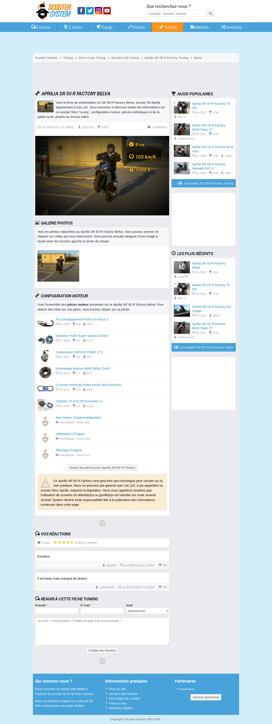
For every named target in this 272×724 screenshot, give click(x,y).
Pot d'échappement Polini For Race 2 (82, 319)
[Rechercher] (210, 13)
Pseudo (41, 605)
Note (129, 605)
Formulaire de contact (124, 698)
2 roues (72, 27)
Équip (104, 27)
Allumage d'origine (69, 450)
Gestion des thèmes (123, 694)
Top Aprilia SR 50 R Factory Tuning (205, 183)
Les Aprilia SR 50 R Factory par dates (203, 347)
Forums (41, 27)
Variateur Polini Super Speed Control (82, 335)
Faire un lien (118, 703)
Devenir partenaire (206, 697)
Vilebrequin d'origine (70, 434)
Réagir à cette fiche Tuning (69, 598)
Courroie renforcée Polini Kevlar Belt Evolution (88, 385)
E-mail (86, 605)
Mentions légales (121, 708)
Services (231, 27)
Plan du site (117, 689)
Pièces (136, 27)
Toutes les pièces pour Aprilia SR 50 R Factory (102, 467)
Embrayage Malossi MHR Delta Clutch (83, 368)
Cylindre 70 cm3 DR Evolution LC (79, 401)
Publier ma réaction (102, 650)
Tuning (168, 27)
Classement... (187, 689)
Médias (199, 27)
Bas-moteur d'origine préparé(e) (78, 417)
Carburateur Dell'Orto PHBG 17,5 (79, 352)
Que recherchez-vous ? (168, 6)
